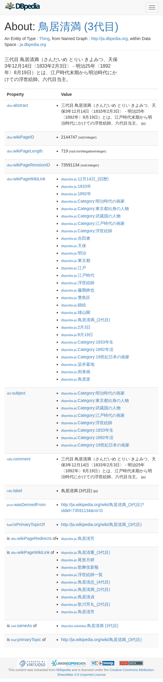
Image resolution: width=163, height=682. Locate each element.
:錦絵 (73, 305)
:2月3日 (76, 327)
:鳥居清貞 (77, 596)
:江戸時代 (77, 275)
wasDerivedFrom (26, 504)
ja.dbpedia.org (33, 44)
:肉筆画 (75, 371)
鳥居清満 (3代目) (78, 26)
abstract (17, 105)
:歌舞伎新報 (80, 567)
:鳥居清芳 (77, 538)
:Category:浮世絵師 (87, 230)
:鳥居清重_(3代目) (85, 552)
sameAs (21, 625)
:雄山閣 (75, 312)
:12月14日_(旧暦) (85, 179)
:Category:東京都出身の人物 (95, 208)
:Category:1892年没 (87, 349)
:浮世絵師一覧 (82, 574)
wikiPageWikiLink (26, 179)
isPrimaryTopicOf (26, 524)
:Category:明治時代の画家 (93, 201)
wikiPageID (20, 137)
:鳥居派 (75, 379)
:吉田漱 (75, 238)
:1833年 (76, 186)
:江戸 (73, 268)
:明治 (73, 253)
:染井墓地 (77, 364)
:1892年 (76, 193)
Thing (44, 38)
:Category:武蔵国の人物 (91, 216)
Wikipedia (63, 670)
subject (16, 393)
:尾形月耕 (77, 559)
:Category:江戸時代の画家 (93, 223)
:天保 (73, 245)
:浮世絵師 (77, 282)
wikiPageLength (25, 151)
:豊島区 (75, 297)
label (14, 490)
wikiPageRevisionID (28, 165)
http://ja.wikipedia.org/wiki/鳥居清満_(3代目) (101, 524)
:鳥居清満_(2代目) (85, 319)
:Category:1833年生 (87, 342)
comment (18, 459)
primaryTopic (26, 639)
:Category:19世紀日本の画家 (95, 356)
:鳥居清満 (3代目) (89, 625)
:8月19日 (77, 334)
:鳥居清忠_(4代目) (85, 582)
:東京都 (75, 260)
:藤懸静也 (77, 290)
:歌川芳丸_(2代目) (85, 604)
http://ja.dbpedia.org (109, 38)
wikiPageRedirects (31, 538)
